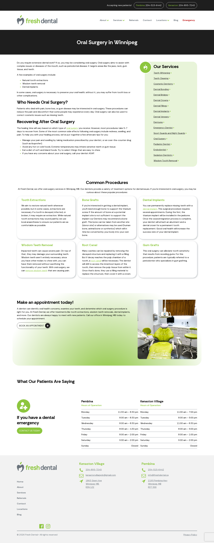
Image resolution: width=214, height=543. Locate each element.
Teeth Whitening (162, 72)
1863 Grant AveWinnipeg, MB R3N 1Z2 (94, 484)
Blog (176, 20)
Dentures (158, 122)
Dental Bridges (161, 94)
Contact (147, 20)
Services (119, 20)
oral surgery (72, 128)
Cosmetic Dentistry (163, 83)
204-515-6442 (149, 5)
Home (20, 481)
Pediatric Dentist (162, 144)
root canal (96, 260)
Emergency (189, 20)
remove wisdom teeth (36, 270)
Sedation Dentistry (163, 155)
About (104, 20)
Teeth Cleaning (161, 78)
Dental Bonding (161, 89)
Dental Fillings (160, 105)
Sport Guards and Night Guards (169, 133)
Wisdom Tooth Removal (165, 160)
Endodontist (160, 149)
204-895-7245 (181, 5)
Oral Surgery (160, 138)
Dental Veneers (161, 116)
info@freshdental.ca (158, 475)
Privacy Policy (190, 534)
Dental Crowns (161, 100)
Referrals (133, 20)
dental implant (150, 208)
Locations (162, 20)
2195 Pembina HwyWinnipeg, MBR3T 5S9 (157, 484)
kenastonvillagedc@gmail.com (101, 475)
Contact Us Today (29, 430)
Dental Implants (161, 111)
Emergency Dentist (163, 127)
